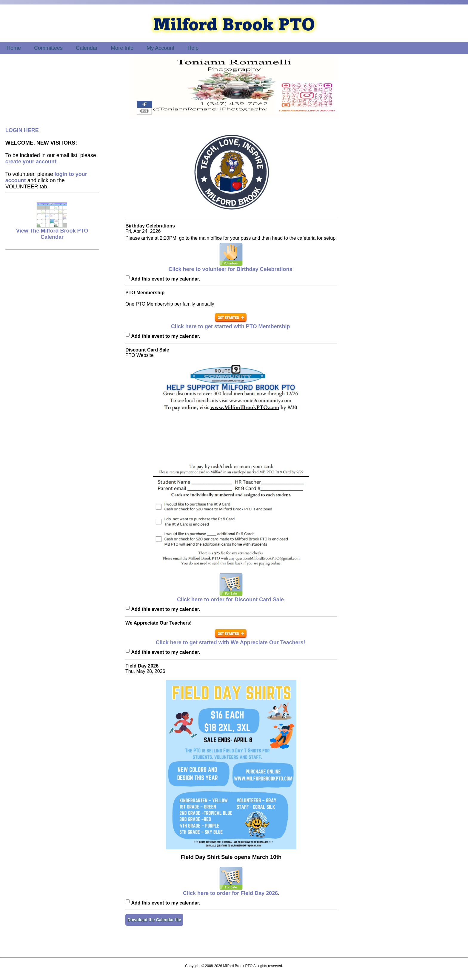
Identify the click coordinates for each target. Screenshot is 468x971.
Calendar (87, 48)
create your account (30, 162)
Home (14, 48)
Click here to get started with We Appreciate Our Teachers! (230, 640)
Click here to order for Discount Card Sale (230, 597)
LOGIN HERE (22, 130)
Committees (48, 48)
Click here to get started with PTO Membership (230, 324)
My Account (160, 48)
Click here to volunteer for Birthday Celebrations (230, 266)
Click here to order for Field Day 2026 (230, 890)
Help (192, 48)
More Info (122, 48)
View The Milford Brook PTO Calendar (52, 231)
